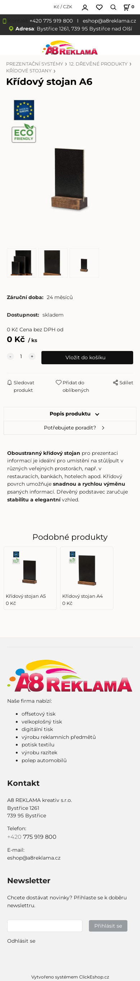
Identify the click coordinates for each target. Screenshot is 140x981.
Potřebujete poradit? (70, 427)
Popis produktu (70, 413)
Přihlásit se (108, 926)
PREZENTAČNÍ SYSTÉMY (34, 64)
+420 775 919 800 (51, 21)
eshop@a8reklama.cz (109, 21)
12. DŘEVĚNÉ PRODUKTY (98, 64)
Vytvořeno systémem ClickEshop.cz (70, 977)
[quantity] (21, 357)
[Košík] (127, 7)
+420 (15, 836)
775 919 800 (40, 836)
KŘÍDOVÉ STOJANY (28, 70)
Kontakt (18, 21)
